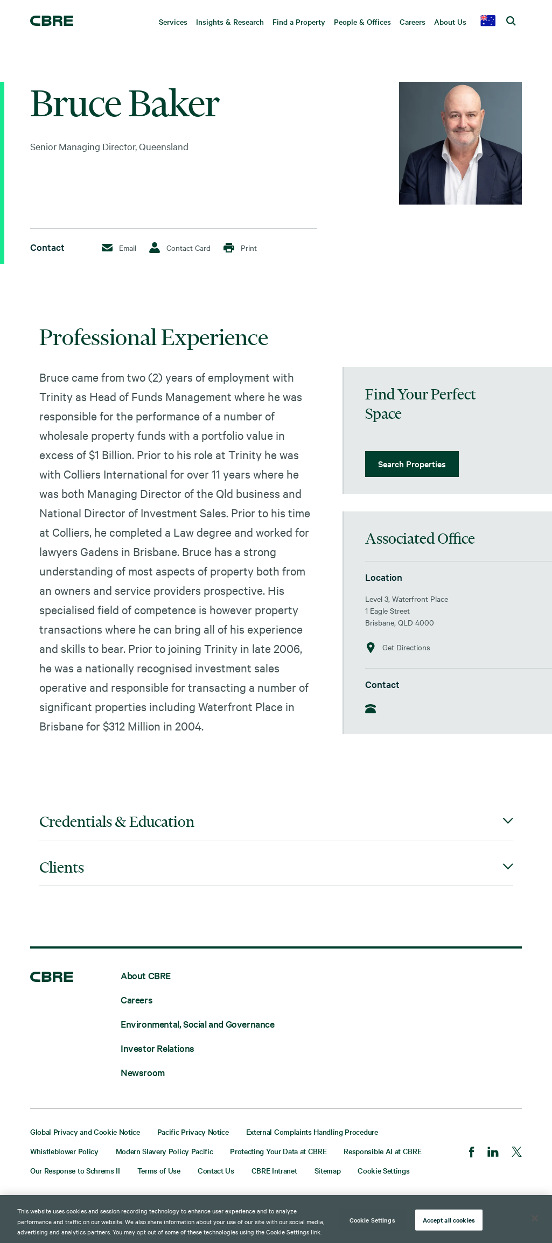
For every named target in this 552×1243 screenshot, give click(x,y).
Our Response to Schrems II (75, 1170)
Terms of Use (158, 1170)
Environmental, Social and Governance (198, 1023)
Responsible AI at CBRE (382, 1151)
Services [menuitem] (173, 21)
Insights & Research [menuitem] (230, 21)
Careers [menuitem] (412, 21)
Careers (136, 999)
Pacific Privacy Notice (193, 1131)
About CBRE (146, 975)
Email (119, 247)
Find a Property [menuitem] (298, 21)
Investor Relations (157, 1048)
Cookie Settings (383, 1170)
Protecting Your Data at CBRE (278, 1151)
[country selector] (488, 21)
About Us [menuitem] (450, 21)
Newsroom (143, 1072)
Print (240, 247)
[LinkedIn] (493, 1153)
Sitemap (328, 1170)
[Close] (535, 1218)
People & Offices (362, 21)
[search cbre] (511, 21)
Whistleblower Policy (64, 1151)
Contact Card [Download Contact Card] (180, 247)
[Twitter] (517, 1153)
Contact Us (216, 1170)
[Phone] (373, 709)
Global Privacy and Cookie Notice (85, 1131)
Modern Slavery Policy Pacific (164, 1151)
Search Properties (412, 463)
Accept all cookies (449, 1219)
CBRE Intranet (274, 1170)
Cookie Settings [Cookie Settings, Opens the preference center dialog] (372, 1219)
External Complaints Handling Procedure (312, 1131)
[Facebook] (471, 1153)
